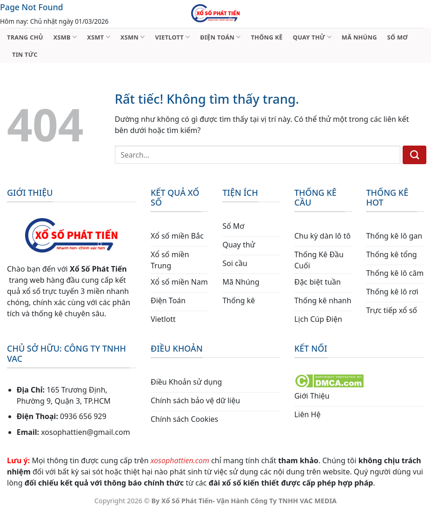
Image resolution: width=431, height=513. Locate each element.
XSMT (98, 37)
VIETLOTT (172, 37)
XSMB (65, 37)
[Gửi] (414, 155)
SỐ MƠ (397, 37)
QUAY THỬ (312, 37)
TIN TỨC (25, 54)
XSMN (132, 37)
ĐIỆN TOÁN (220, 37)
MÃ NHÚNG (359, 37)
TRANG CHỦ (25, 37)
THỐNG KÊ (267, 37)
